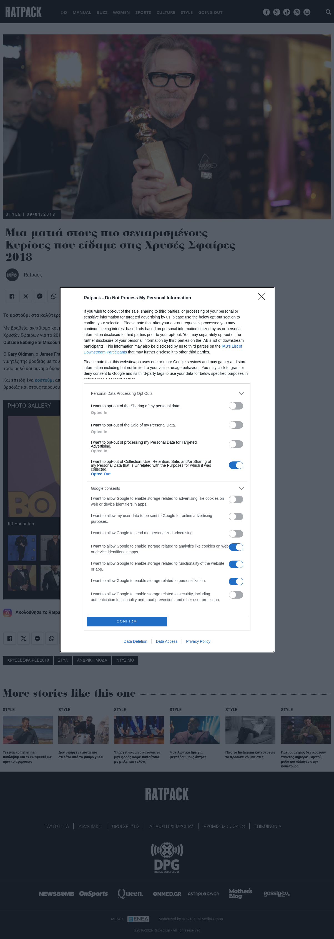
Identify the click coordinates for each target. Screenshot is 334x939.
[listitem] (167, 393)
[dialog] (167, 469)
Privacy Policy (198, 641)
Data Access (166, 641)
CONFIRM (127, 621)
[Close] (263, 298)
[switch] (236, 406)
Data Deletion (135, 641)
